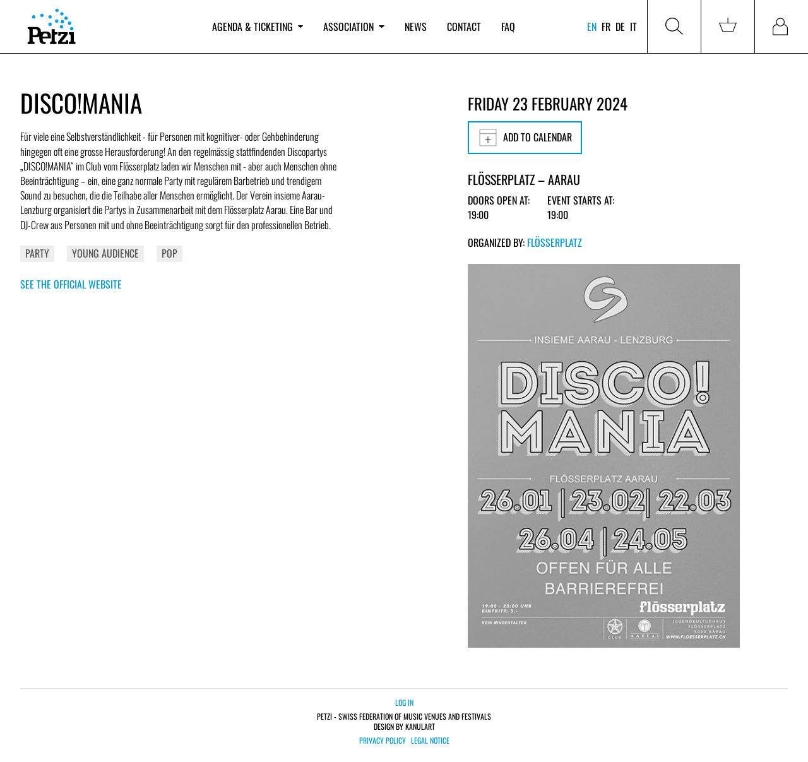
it (633, 26)
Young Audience (105, 253)
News (416, 26)
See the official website (71, 284)
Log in (404, 702)
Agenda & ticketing (257, 26)
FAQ (508, 26)
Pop (169, 253)
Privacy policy (382, 740)
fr (606, 26)
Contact (464, 26)
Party (37, 253)
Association (353, 26)
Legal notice (430, 740)
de (620, 26)
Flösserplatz (554, 242)
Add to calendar (525, 138)
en (592, 26)
